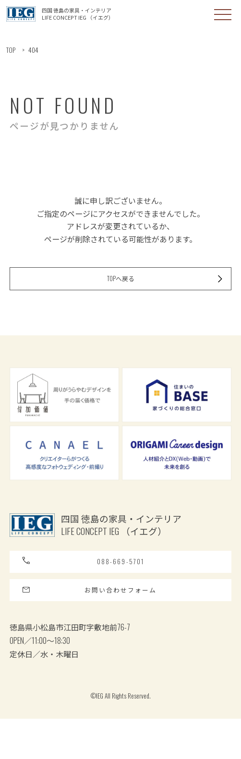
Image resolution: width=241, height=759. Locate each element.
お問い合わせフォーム (98, 625)
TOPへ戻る (159, 294)
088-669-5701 (88, 587)
